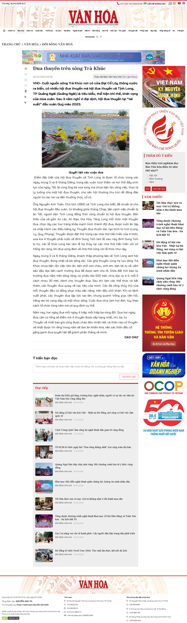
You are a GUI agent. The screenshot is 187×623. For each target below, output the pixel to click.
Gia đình (67, 31)
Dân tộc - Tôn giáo (118, 31)
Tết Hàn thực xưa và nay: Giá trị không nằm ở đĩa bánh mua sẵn (89, 499)
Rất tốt (152, 175)
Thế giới (180, 31)
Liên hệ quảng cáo (154, 4)
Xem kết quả (159, 188)
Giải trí (87, 31)
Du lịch (58, 31)
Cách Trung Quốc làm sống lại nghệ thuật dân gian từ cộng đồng (89, 430)
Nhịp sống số (165, 31)
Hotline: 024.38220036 (129, 4)
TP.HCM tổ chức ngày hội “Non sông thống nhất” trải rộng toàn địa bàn (93, 447)
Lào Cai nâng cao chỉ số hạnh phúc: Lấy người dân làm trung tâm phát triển (95, 533)
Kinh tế (105, 31)
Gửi (147, 188)
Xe (174, 31)
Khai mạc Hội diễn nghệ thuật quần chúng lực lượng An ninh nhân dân (92, 481)
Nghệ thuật (77, 31)
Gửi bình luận (129, 376)
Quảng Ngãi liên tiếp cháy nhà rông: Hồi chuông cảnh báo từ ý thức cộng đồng (94, 465)
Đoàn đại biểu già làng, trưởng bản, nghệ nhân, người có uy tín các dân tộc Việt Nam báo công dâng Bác (94, 396)
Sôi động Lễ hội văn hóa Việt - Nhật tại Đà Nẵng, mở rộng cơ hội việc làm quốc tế (94, 414)
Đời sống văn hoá (63, 402)
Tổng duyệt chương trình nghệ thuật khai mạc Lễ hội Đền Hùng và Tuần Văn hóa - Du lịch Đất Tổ (95, 517)
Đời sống (96, 31)
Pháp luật (144, 31)
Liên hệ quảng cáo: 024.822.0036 (78, 615)
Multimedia (89, 37)
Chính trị (11, 31)
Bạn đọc (154, 31)
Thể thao (49, 31)
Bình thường (154, 178)
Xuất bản (39, 31)
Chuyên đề (132, 31)
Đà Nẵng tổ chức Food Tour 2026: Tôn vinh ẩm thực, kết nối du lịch (91, 550)
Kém (150, 181)
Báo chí (30, 31)
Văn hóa (20, 31)
